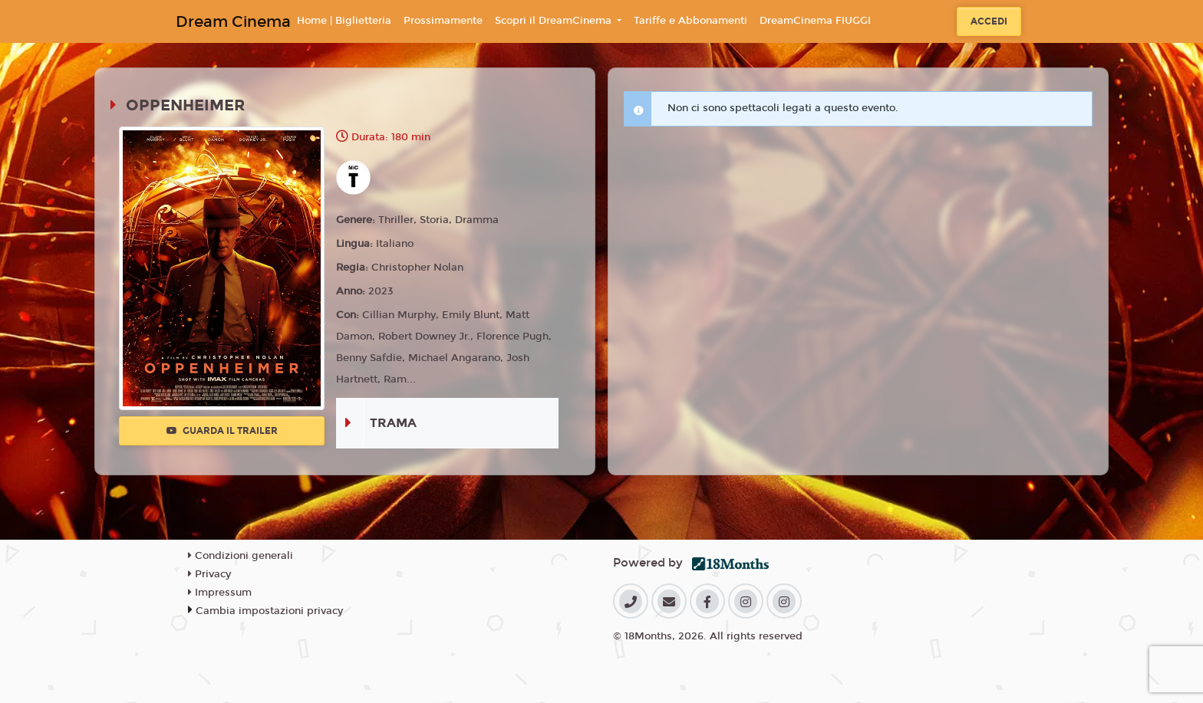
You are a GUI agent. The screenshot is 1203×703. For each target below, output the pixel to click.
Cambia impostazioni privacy (269, 611)
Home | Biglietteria (344, 21)
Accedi (989, 21)
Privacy (209, 574)
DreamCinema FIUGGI (815, 21)
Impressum (220, 592)
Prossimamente (443, 21)
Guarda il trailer (222, 430)
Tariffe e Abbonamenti (690, 21)
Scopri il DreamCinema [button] (555, 21)
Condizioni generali (240, 556)
